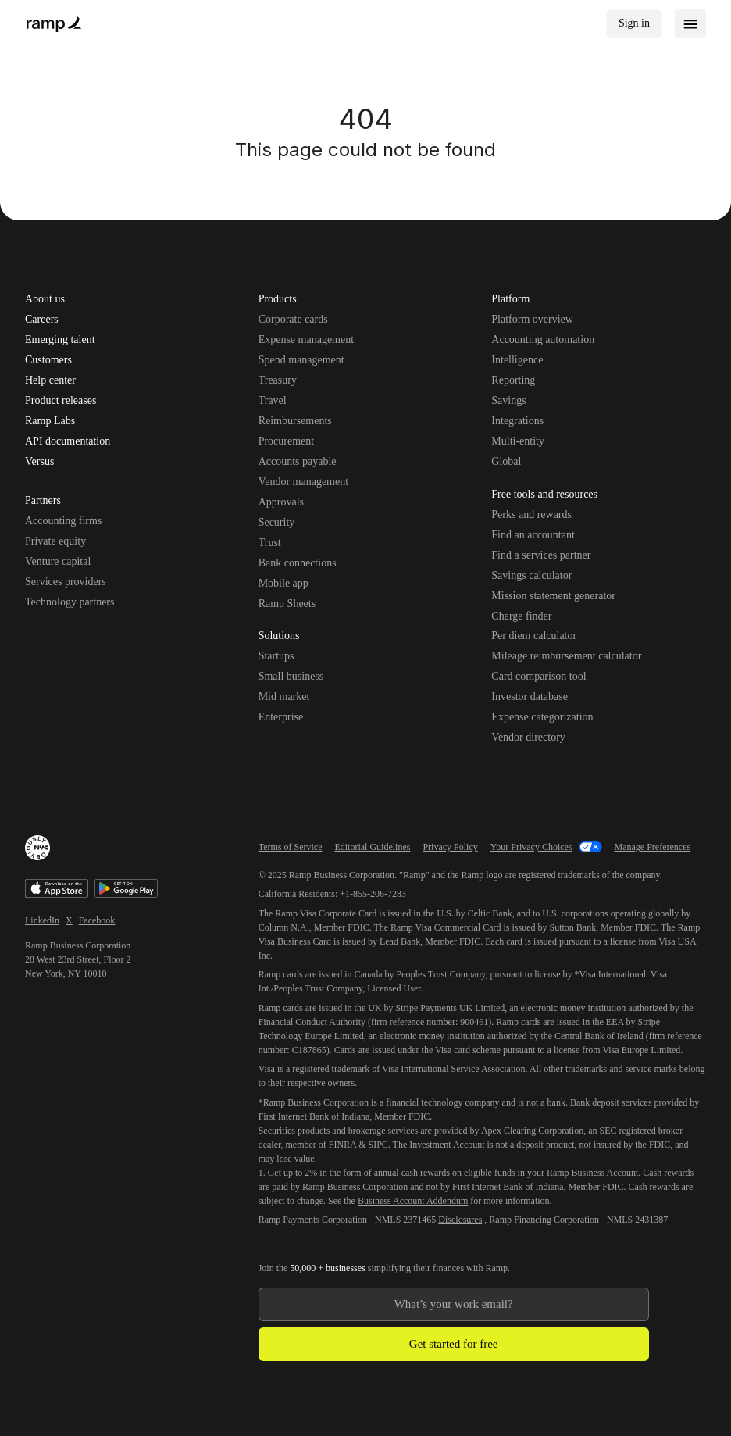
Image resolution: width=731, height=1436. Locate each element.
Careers (42, 319)
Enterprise (281, 717)
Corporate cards (293, 319)
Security (277, 522)
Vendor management (303, 482)
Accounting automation (542, 339)
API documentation (67, 441)
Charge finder (521, 616)
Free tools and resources (544, 495)
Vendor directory (528, 737)
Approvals (281, 502)
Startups (276, 656)
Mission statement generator (553, 596)
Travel (273, 400)
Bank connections (298, 563)
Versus (39, 462)
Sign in (634, 23)
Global (506, 461)
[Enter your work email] (454, 1304)
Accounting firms (63, 521)
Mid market (284, 696)
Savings (508, 400)
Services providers (65, 582)
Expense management (306, 339)
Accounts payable (298, 461)
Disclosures (460, 1219)
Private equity (55, 541)
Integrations (517, 421)
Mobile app (283, 583)
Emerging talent (60, 340)
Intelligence (517, 360)
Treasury (278, 380)
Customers (48, 360)
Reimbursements (295, 421)
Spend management (301, 360)
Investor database (529, 696)
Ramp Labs (50, 421)
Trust (270, 542)
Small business (291, 676)
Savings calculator (531, 575)
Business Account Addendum (413, 1200)
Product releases (60, 401)
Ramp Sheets (287, 603)
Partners (43, 501)
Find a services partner (540, 555)
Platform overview (532, 319)
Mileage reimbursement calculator (566, 656)
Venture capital (58, 561)
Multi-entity (517, 441)
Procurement (287, 441)
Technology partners (69, 602)
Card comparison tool (538, 676)
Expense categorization (542, 717)
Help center (50, 380)
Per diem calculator (533, 635)
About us (45, 299)
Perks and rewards (531, 514)
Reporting (513, 380)
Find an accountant (533, 535)
